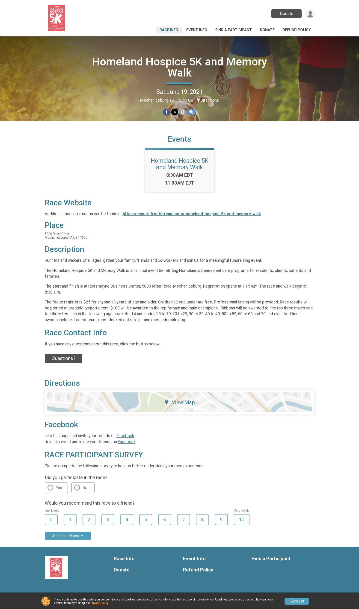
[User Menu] (310, 13)
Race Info (169, 30)
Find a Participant (233, 30)
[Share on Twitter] (174, 112)
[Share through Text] (191, 112)
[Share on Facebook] (166, 112)
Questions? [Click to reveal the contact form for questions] (63, 361)
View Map (179, 405)
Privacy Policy (99, 603)
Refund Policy (297, 30)
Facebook (125, 438)
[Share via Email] (182, 112)
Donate (286, 13)
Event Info (196, 30)
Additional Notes (68, 538)
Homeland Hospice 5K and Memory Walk (179, 67)
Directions (210, 100)
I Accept (296, 601)
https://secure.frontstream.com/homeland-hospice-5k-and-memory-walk (192, 217)
